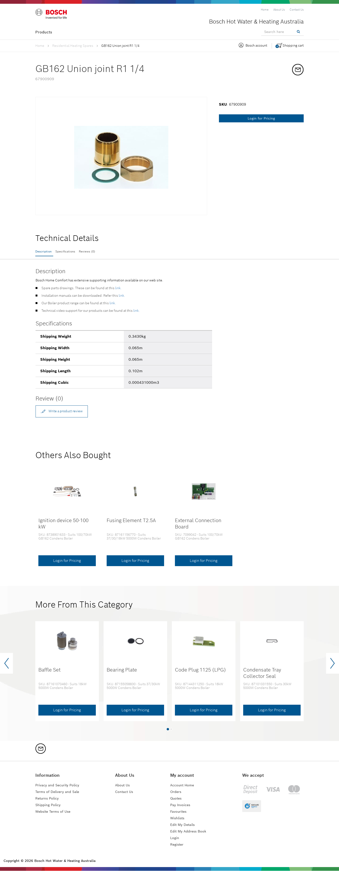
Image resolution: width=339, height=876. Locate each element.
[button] (168, 734)
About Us (126, 790)
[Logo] (55, 16)
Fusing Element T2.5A (131, 525)
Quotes (176, 803)
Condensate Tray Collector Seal (262, 678)
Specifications (77, 252)
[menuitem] (265, 9)
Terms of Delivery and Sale (60, 796)
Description (46, 252)
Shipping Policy (49, 810)
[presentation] (6, 668)
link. (118, 291)
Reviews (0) (109, 252)
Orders (176, 796)
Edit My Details (184, 829)
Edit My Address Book (190, 836)
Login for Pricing (261, 118)
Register (177, 849)
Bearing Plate (122, 675)
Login (175, 842)
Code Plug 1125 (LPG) (200, 675)
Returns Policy (48, 803)
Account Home (183, 790)
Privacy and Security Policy (60, 790)
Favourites (179, 816)
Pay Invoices (181, 810)
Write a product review (66, 414)
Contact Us (128, 796)
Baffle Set (49, 675)
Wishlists (178, 823)
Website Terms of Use (55, 816)
